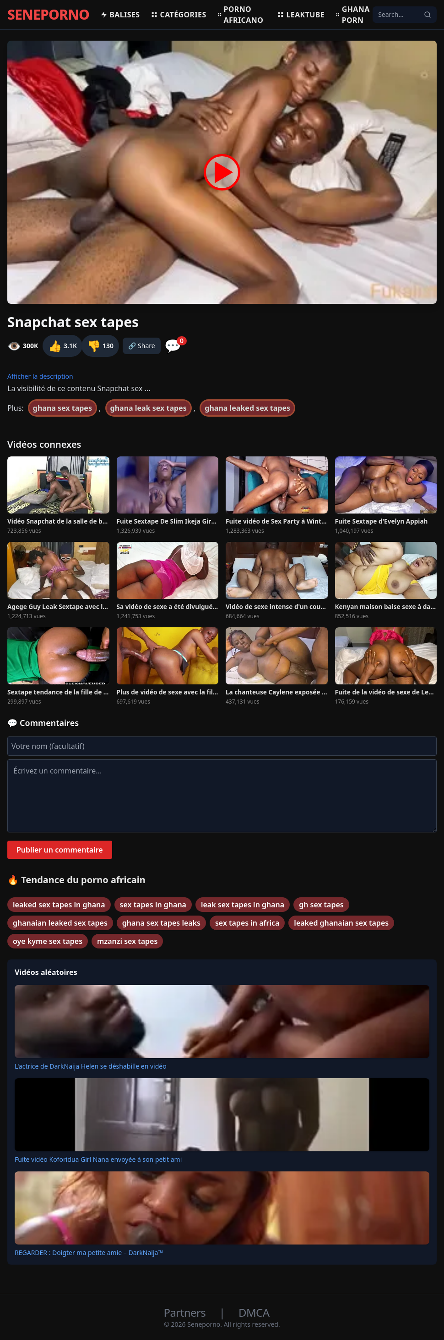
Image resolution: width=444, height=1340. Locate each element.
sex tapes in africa (247, 923)
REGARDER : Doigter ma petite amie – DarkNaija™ (89, 1252)
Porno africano (240, 14)
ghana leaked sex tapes (247, 408)
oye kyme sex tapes (47, 941)
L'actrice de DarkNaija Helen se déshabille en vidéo (91, 1066)
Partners (186, 1312)
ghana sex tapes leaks (161, 923)
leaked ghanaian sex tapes (341, 923)
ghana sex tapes (62, 408)
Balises (120, 15)
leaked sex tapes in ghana (59, 905)
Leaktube (301, 15)
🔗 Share (141, 345)
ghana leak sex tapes (148, 408)
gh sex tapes (321, 905)
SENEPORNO (48, 14)
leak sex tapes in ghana (242, 905)
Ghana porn (353, 14)
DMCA (253, 1312)
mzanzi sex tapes (127, 941)
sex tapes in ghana (153, 905)
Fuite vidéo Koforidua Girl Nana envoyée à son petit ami (98, 1159)
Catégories (178, 15)
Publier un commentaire (59, 850)
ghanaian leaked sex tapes (60, 923)
